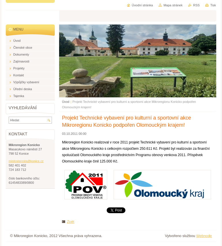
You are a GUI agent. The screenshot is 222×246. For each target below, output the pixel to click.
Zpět (70, 221)
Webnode (204, 236)
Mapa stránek (173, 5)
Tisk (213, 5)
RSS (196, 5)
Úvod (65, 101)
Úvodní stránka (142, 5)
